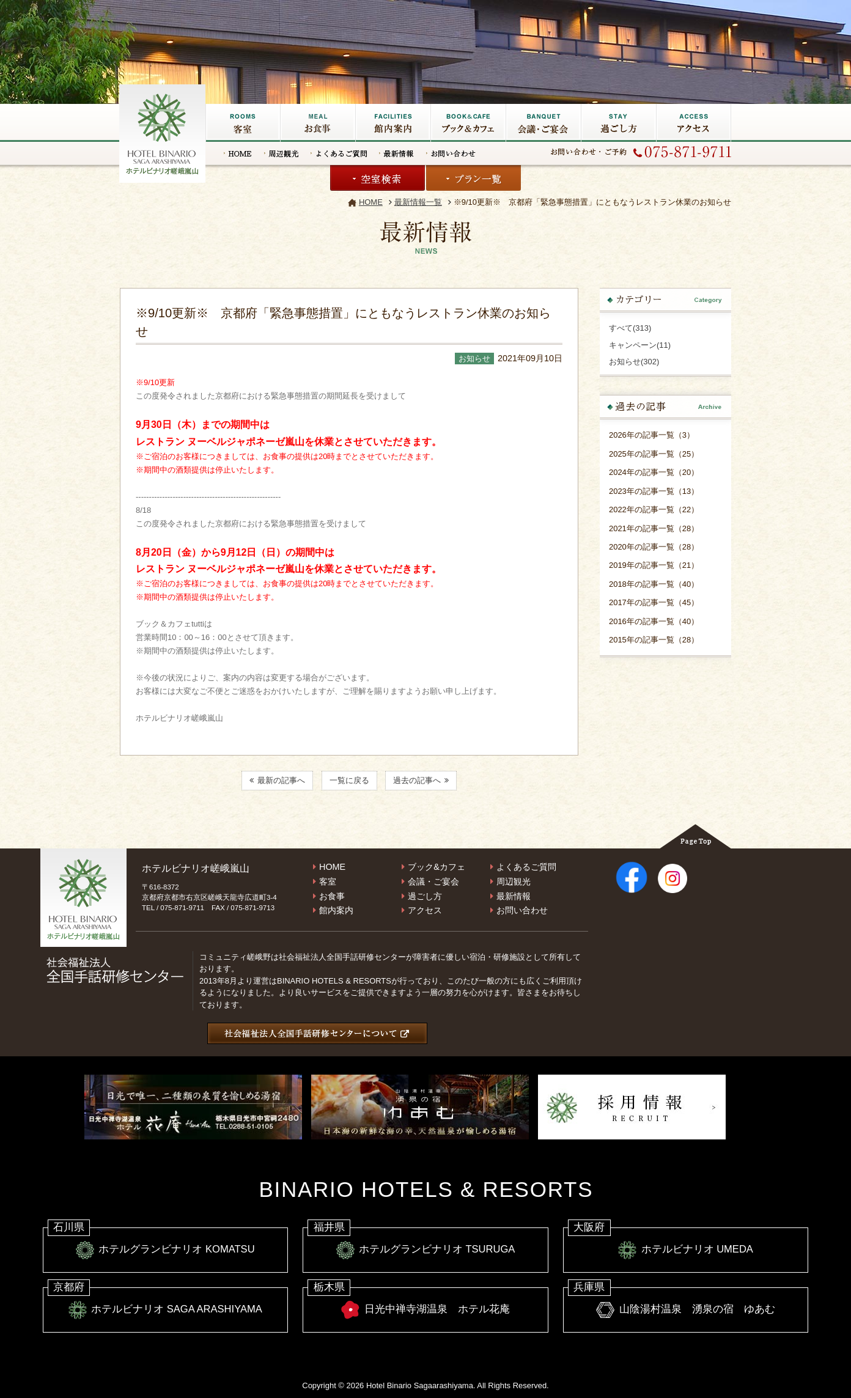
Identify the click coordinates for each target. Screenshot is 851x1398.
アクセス (693, 123)
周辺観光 (281, 153)
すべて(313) (630, 328)
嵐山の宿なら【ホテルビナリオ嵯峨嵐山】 (163, 132)
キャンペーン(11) (640, 345)
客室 (242, 123)
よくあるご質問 (339, 153)
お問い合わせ (451, 153)
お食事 (317, 123)
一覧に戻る (349, 780)
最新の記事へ (277, 780)
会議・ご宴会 (543, 123)
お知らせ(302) (634, 361)
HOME (238, 153)
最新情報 (396, 153)
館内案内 (336, 910)
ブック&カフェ (468, 123)
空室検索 (377, 178)
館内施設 (392, 123)
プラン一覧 (473, 178)
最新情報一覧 (418, 202)
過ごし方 (618, 123)
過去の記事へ (421, 780)
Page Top (695, 836)
